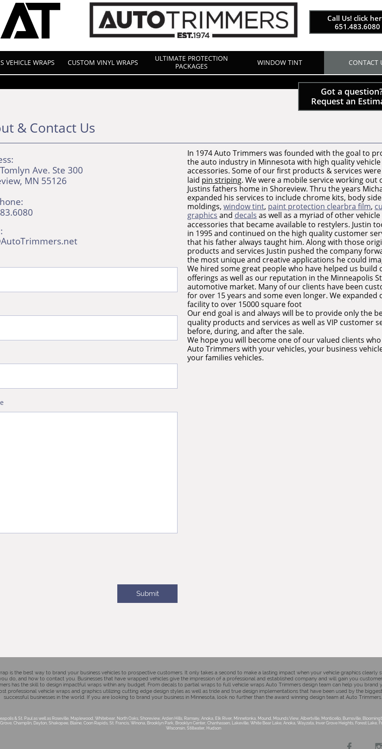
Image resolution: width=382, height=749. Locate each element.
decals (246, 215)
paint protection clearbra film (319, 206)
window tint (243, 206)
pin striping (222, 180)
